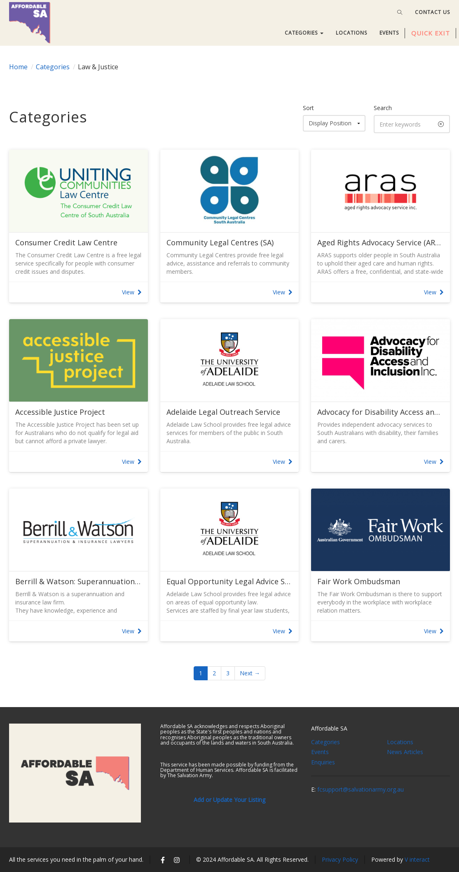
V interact (417, 859)
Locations (400, 742)
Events (320, 752)
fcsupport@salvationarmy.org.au (360, 789)
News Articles (405, 752)
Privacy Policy (340, 859)
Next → (250, 673)
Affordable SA (329, 728)
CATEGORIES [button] (304, 32)
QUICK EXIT (430, 33)
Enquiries (323, 762)
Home (18, 66)
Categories (53, 66)
